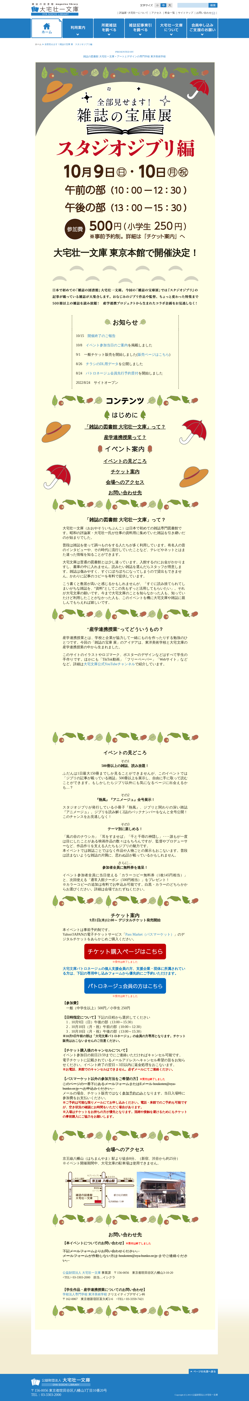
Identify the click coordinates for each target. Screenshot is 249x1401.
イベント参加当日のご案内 (107, 345)
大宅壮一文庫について (171, 28)
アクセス (156, 12)
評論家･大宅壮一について (133, 12)
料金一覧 (170, 12)
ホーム (46, 28)
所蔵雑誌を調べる (108, 28)
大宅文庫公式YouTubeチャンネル (109, 664)
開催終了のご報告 (102, 336)
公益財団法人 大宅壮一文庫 (82, 1272)
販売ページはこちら (153, 354)
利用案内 (77, 28)
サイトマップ (185, 12)
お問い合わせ (203, 12)
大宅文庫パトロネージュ (82, 969)
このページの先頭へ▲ (203, 1371)
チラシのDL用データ (102, 364)
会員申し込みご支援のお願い (203, 28)
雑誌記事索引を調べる (140, 28)
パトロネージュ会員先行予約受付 (112, 373)
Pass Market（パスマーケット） (149, 934)
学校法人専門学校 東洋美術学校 (85, 1294)
